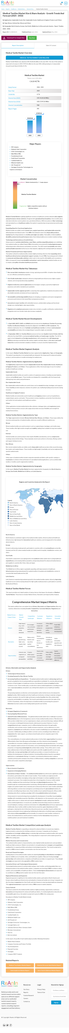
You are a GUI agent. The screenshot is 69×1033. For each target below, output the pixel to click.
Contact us (26, 1001)
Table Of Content (51, 45)
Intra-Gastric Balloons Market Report (49, 970)
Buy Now (32, 38)
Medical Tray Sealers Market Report (20, 965)
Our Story (26, 989)
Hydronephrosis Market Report (20, 970)
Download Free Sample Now (14, 38)
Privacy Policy (41, 989)
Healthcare (13, 9)
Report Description (18, 45)
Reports (8, 9)
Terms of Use (41, 992)
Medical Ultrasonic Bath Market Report (49, 965)
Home (2, 9)
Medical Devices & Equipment (25, 9)
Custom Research (28, 995)
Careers (25, 998)
